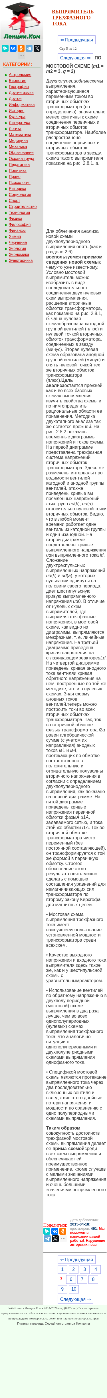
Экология (17, 248)
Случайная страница (60, 1323)
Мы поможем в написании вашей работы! (87, 1235)
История (16, 110)
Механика (18, 146)
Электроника (21, 260)
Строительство (23, 206)
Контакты (83, 1323)
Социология (20, 194)
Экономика (19, 254)
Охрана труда (21, 158)
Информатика (22, 104)
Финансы (17, 230)
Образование (21, 152)
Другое (15, 98)
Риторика (17, 188)
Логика (15, 128)
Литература (19, 122)
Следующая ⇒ (75, 57)
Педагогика (19, 164)
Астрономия (20, 74)
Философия (20, 224)
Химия (15, 236)
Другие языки (21, 92)
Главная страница (30, 1323)
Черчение (18, 242)
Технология (19, 212)
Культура (17, 116)
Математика (20, 134)
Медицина (18, 140)
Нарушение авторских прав (87, 1243)
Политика (18, 170)
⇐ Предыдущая (76, 39)
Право (15, 176)
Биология (17, 80)
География (19, 86)
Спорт (14, 200)
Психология (20, 182)
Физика (15, 218)
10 (73, 1289)
